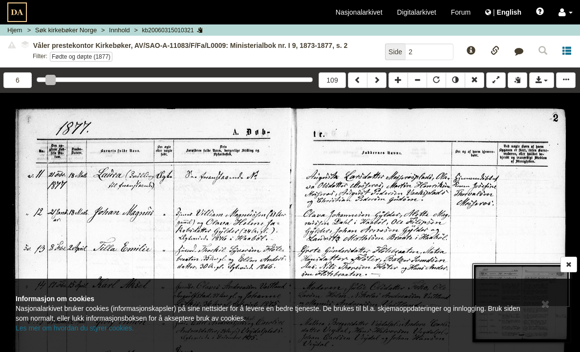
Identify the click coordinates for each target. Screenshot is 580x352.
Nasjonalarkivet (359, 12)
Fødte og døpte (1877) (81, 56)
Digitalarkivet (416, 12)
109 (332, 80)
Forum (461, 12)
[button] (565, 12)
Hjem (14, 30)
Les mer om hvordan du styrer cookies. (75, 328)
